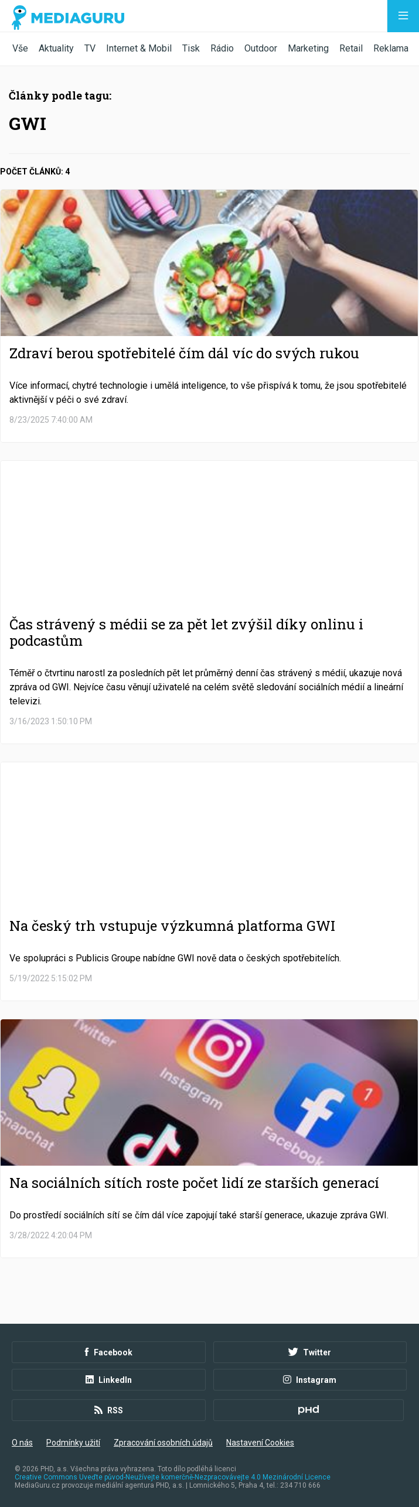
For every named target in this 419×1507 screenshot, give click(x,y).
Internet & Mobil (139, 48)
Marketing (308, 48)
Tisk (191, 48)
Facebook (108, 1352)
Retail (351, 48)
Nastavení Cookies (260, 1442)
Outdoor (260, 48)
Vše (20, 48)
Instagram (309, 1380)
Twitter (309, 1352)
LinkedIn (109, 1380)
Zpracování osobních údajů (163, 1442)
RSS (108, 1410)
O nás (22, 1442)
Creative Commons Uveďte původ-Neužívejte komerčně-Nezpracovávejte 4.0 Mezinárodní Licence (173, 1477)
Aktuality (56, 48)
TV (90, 48)
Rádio (222, 48)
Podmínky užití (73, 1442)
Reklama (390, 48)
